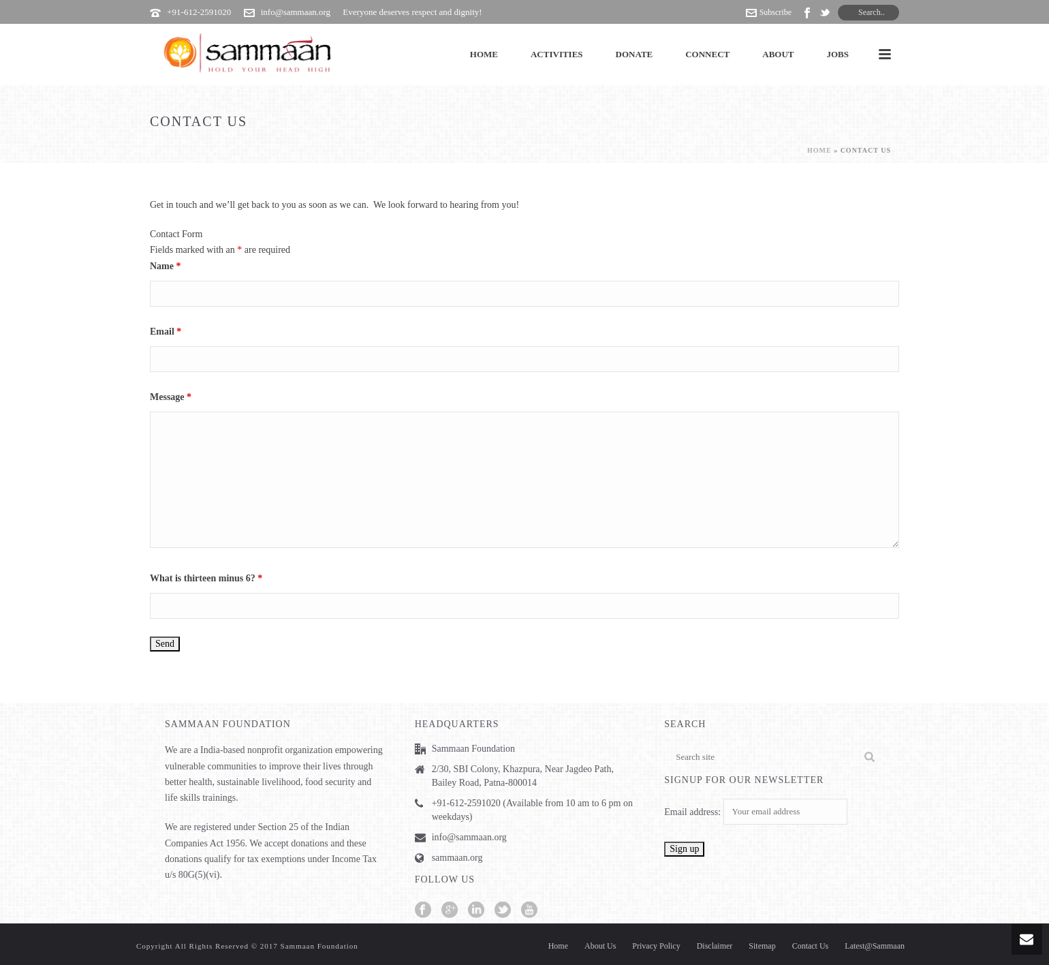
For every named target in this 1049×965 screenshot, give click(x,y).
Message (170, 397)
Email (165, 331)
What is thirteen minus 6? (206, 578)
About (778, 54)
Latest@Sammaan (875, 946)
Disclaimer (715, 946)
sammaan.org (457, 858)
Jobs (837, 54)
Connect (707, 54)
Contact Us (810, 946)
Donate (634, 54)
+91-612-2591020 (199, 12)
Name (165, 266)
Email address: (693, 812)
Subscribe (769, 12)
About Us (600, 946)
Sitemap (762, 946)
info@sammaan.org (295, 12)
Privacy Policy (656, 946)
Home (484, 54)
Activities (557, 54)
